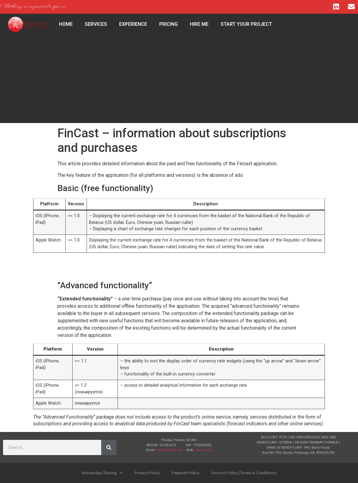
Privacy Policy (147, 473)
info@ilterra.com (170, 450)
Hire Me (199, 24)
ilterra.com (203, 450)
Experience (133, 24)
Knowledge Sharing (102, 473)
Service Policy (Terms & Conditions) (244, 473)
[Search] (108, 447)
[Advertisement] (179, 80)
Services (96, 24)
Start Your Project (246, 24)
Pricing (168, 24)
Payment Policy (185, 473)
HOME (66, 24)
